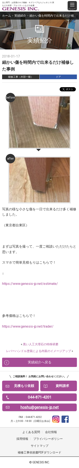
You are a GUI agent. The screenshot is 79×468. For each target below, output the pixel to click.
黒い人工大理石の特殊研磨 (40, 344)
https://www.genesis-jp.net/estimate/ (30, 284)
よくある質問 (31, 432)
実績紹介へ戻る (39, 362)
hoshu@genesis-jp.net (39, 407)
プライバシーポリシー (48, 438)
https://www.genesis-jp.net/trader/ (28, 326)
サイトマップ (39, 445)
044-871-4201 (39, 397)
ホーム (6, 15)
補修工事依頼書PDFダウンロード (39, 452)
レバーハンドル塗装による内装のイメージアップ (38, 351)
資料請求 (62, 386)
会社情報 (51, 432)
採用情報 (22, 438)
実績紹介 (20, 15)
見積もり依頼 (24, 386)
